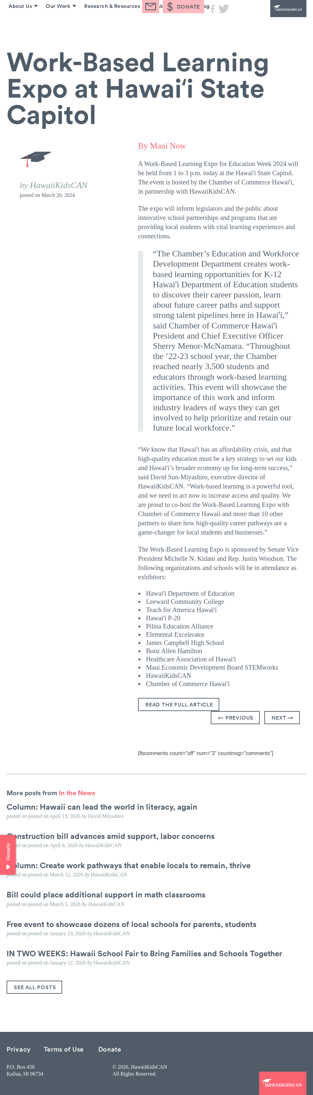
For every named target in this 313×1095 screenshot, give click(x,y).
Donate (109, 1048)
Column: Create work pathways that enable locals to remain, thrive (138, 864)
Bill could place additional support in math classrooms (112, 894)
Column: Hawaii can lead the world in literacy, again (108, 806)
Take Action (168, 25)
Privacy (19, 1048)
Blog (203, 25)
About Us (17, 25)
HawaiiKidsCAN (270, 18)
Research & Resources (110, 25)
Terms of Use (64, 1048)
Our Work (55, 25)
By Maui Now (162, 146)
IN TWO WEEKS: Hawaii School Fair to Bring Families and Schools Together (154, 953)
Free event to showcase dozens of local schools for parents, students (141, 923)
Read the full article (179, 704)
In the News (77, 792)
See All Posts (35, 987)
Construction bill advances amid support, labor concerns (118, 835)
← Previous (235, 717)
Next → (283, 717)
